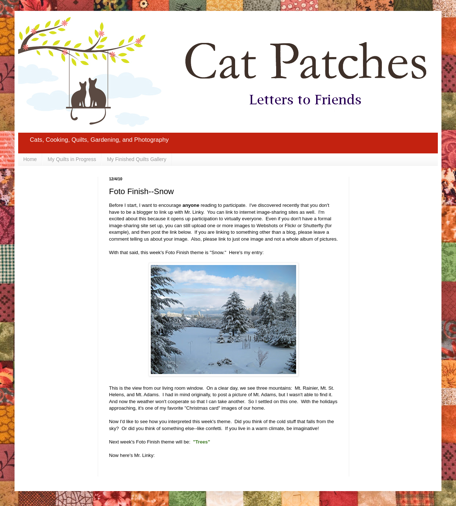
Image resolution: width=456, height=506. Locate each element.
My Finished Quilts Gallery (136, 159)
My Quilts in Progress (72, 159)
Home (30, 159)
